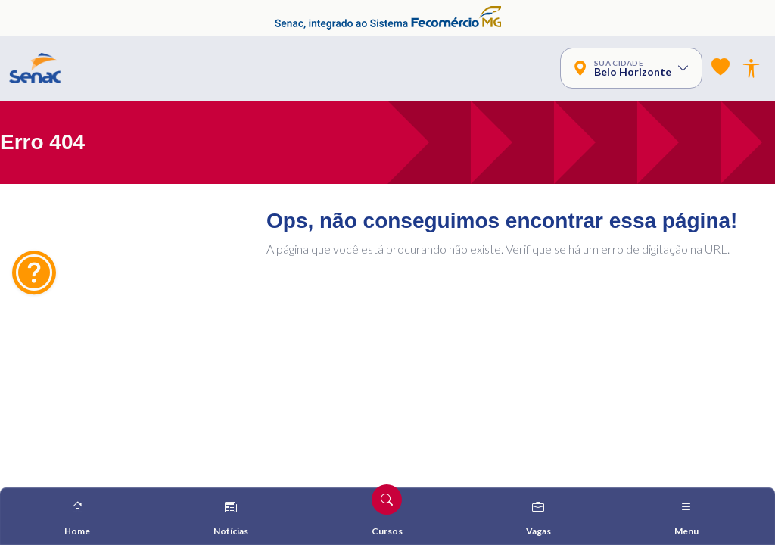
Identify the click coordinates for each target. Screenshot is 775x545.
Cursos (387, 510)
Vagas (538, 518)
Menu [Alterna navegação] (686, 518)
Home (77, 518)
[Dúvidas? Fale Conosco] (34, 272)
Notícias (230, 518)
